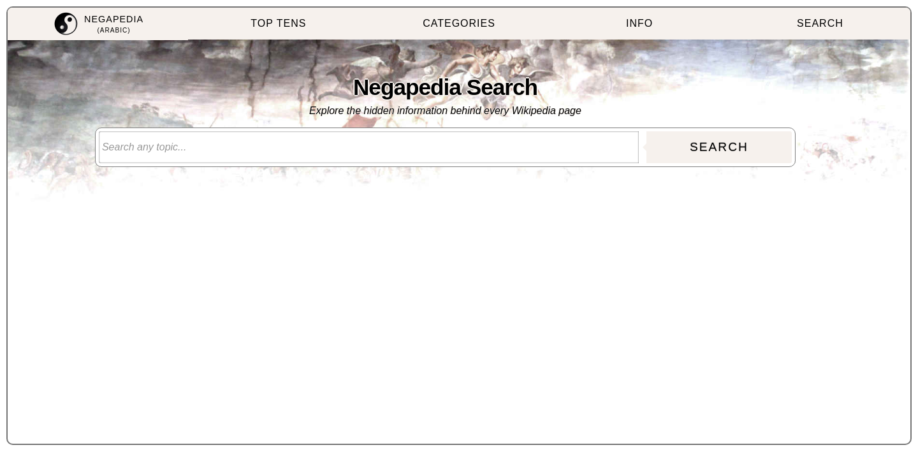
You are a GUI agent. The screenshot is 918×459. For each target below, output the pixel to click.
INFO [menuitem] (639, 23)
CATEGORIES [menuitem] (459, 23)
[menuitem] (98, 24)
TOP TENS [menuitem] (278, 23)
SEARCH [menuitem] (820, 23)
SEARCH (719, 147)
